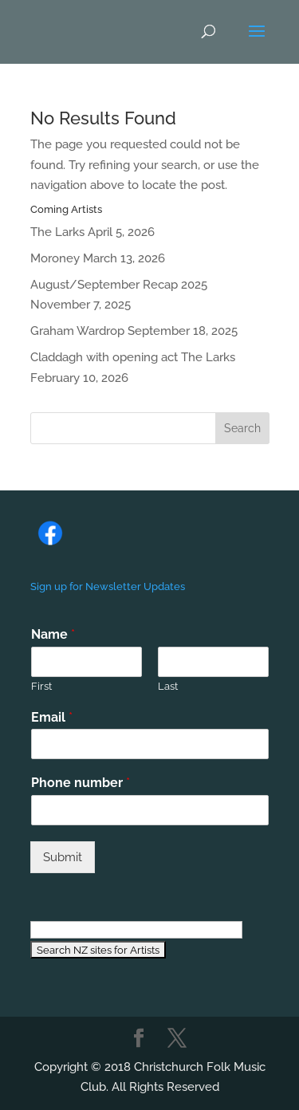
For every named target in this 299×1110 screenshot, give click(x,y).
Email (52, 717)
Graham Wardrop (77, 331)
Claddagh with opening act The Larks (132, 357)
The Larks (57, 232)
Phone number (80, 782)
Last (168, 686)
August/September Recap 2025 (118, 285)
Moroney (55, 258)
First (41, 686)
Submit (62, 857)
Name (53, 634)
